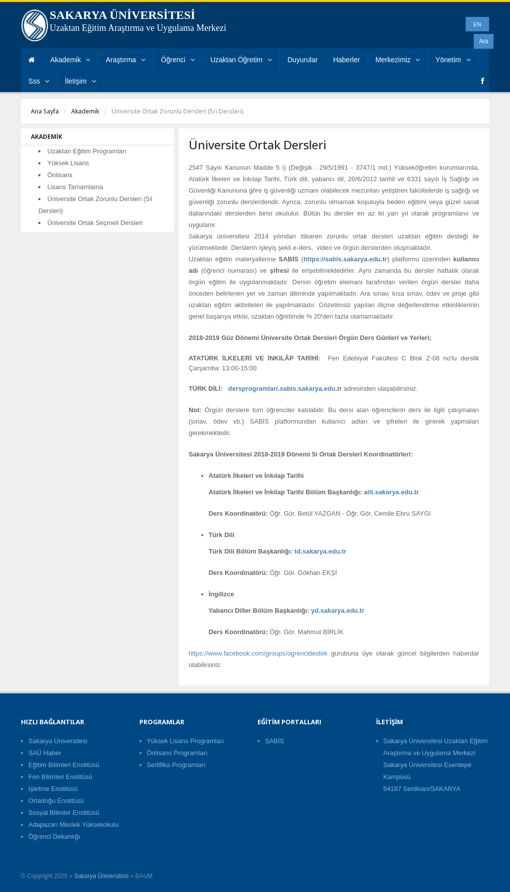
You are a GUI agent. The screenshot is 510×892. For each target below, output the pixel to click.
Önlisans (60, 175)
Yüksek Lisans (68, 163)
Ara (484, 41)
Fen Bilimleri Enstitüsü (60, 776)
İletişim (80, 81)
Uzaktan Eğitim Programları (87, 151)
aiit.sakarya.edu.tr (391, 492)
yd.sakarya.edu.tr (338, 610)
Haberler (346, 60)
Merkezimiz (398, 60)
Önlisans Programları (177, 753)
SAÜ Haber (44, 753)
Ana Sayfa (45, 111)
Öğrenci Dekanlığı (54, 836)
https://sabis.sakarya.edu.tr (345, 259)
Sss (38, 81)
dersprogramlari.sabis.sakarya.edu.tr (285, 388)
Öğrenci (178, 60)
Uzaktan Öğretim (241, 60)
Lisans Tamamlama (75, 187)
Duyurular (302, 60)
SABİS (274, 741)
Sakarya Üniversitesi (58, 741)
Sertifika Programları (176, 765)
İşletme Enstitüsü (53, 788)
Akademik (70, 60)
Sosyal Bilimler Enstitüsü (63, 812)
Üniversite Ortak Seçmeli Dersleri (94, 222)
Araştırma (125, 60)
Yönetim (452, 60)
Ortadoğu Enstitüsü (56, 800)
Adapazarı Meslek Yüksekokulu (73, 824)
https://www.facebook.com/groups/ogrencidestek (258, 653)
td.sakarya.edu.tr (320, 551)
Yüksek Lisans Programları (185, 741)
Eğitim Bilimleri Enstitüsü (63, 765)
